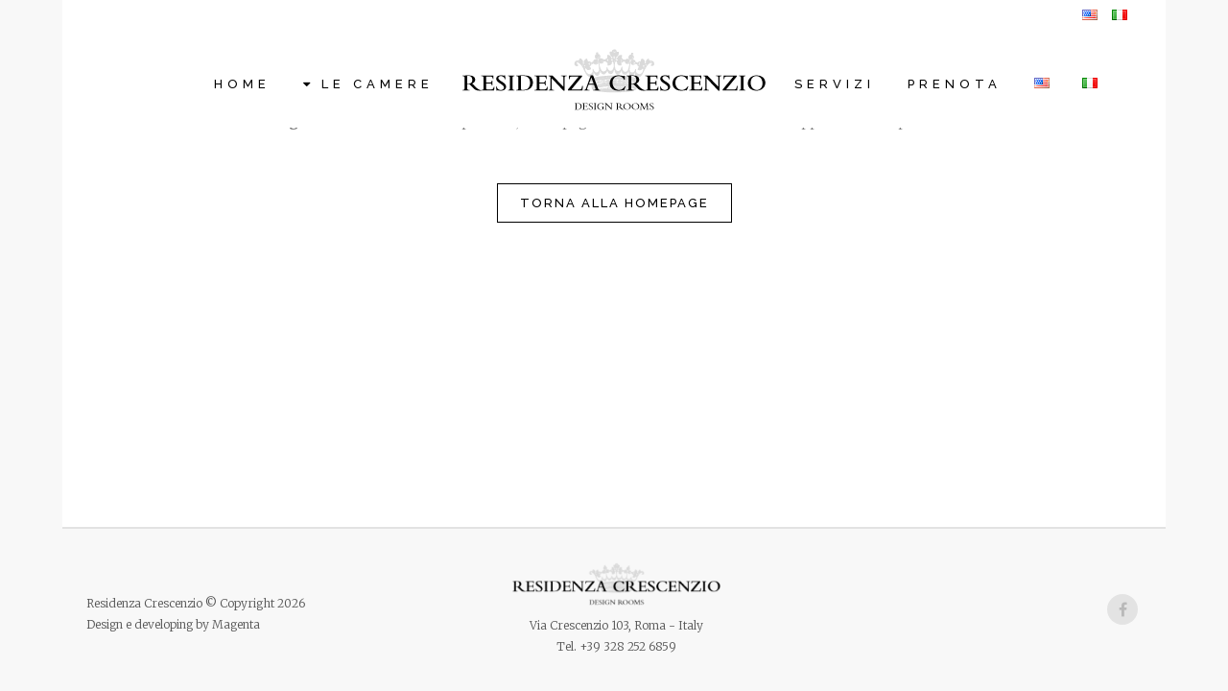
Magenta (236, 624)
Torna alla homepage (614, 203)
